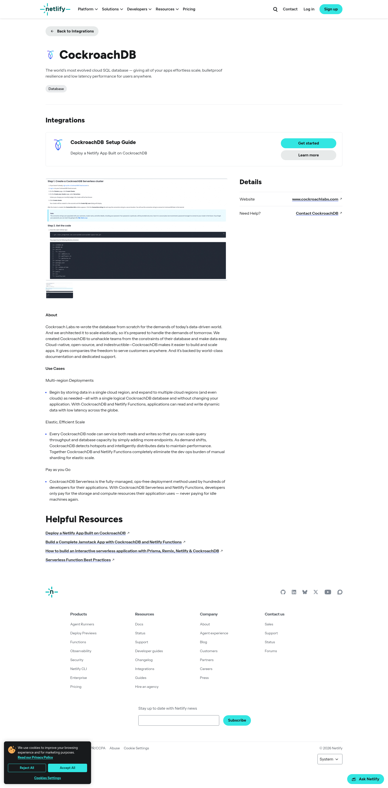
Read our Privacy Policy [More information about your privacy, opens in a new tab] (35, 757)
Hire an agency (147, 686)
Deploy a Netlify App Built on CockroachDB (88, 532)
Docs (139, 624)
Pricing (189, 9)
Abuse (114, 748)
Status (140, 633)
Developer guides (149, 651)
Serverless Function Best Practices (80, 559)
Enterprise (78, 677)
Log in (309, 9)
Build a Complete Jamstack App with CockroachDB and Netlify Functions (116, 541)
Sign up (331, 9)
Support (141, 642)
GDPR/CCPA (95, 748)
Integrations (144, 669)
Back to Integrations (72, 31)
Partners (207, 660)
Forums (271, 651)
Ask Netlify (365, 779)
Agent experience (214, 633)
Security (76, 660)
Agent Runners (82, 624)
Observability (80, 651)
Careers (206, 669)
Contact (290, 9)
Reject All (27, 768)
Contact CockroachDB (319, 213)
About (205, 624)
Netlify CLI (78, 669)
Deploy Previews (83, 633)
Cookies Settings (47, 778)
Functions (78, 642)
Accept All (67, 768)
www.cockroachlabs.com (317, 199)
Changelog (144, 660)
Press (204, 677)
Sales (269, 624)
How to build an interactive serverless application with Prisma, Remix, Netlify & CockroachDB (134, 550)
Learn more (308, 155)
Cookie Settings (136, 748)
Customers (209, 651)
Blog (203, 642)
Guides (140, 677)
